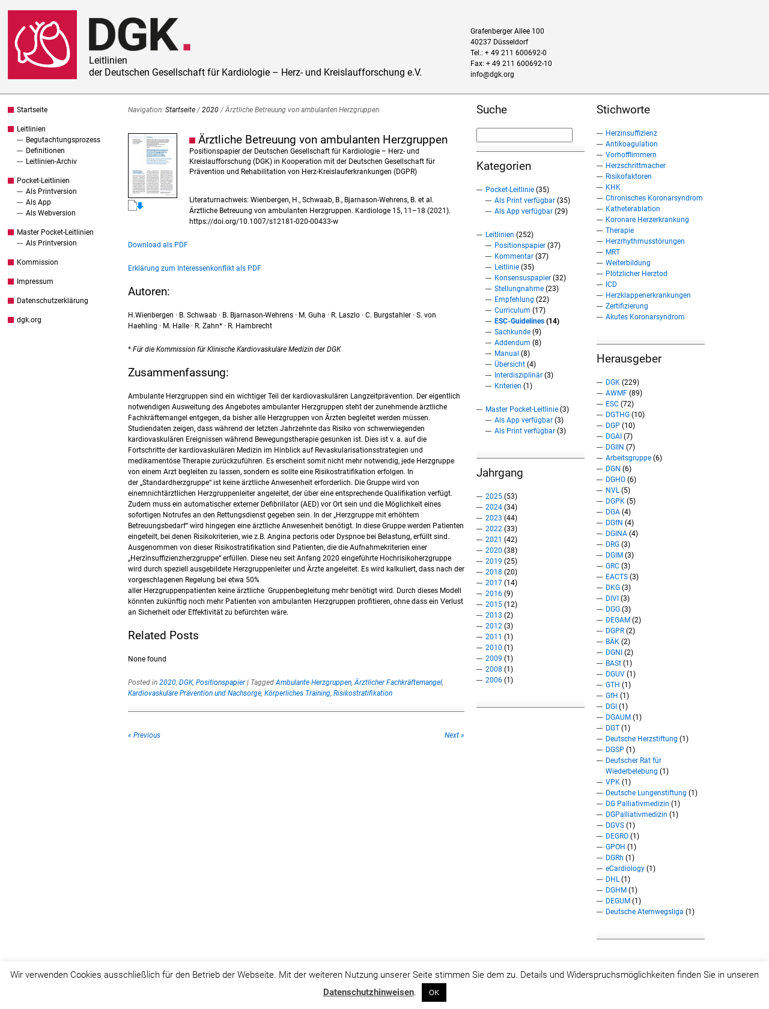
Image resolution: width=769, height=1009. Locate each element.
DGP (613, 425)
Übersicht (509, 364)
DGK (186, 682)
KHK (613, 187)
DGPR (615, 631)
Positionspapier (220, 682)
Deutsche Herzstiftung (642, 739)
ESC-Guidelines (519, 321)
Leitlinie (506, 267)
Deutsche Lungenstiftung (646, 793)
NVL (612, 490)
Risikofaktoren (629, 176)
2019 (493, 561)
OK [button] (434, 992)
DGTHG (618, 415)
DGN (613, 469)
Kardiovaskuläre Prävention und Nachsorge (194, 693)
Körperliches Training (297, 693)
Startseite (32, 110)
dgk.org (29, 320)
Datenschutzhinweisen (368, 992)
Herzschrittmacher (636, 165)
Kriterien (507, 386)
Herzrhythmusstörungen (645, 241)
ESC (612, 404)
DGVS (615, 825)
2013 (493, 615)
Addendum (512, 343)
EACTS (617, 577)
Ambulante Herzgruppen (313, 682)
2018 (493, 572)
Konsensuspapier (522, 278)
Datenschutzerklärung (52, 301)
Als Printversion (51, 191)
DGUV (615, 674)
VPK (613, 782)
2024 (493, 507)
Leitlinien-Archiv (51, 161)
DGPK (615, 501)
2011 (493, 637)
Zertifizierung (627, 306)
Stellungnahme (519, 289)
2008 (493, 669)
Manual (506, 353)
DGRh (615, 858)
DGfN (614, 523)
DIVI (612, 598)
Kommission (37, 262)
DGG (613, 609)
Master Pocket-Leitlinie (521, 409)
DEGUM (618, 901)
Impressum (35, 281)
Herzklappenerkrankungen (648, 295)
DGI (611, 706)
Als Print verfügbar (524, 200)
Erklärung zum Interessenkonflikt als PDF (194, 268)
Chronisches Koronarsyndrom (654, 198)
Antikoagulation (632, 144)
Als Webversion (51, 213)
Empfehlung (514, 299)
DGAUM (618, 717)
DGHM (616, 890)
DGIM (614, 555)
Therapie (620, 230)
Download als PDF (158, 245)
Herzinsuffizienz (631, 133)
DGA (613, 512)
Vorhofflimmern (631, 155)
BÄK (612, 641)
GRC (612, 566)
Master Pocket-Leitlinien (55, 232)
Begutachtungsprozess (63, 140)
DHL (612, 879)
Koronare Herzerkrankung (647, 219)
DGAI (614, 436)
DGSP (615, 749)
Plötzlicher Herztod (636, 274)
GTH (613, 685)
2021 (493, 539)
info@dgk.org (492, 74)
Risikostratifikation (362, 693)
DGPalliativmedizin (636, 814)
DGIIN (615, 447)
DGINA (616, 533)
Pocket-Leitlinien (43, 180)
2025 (493, 496)
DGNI (614, 652)
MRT (613, 252)
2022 (493, 529)
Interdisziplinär (518, 375)
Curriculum (512, 310)
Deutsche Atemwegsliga (645, 912)
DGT (612, 728)
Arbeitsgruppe (628, 458)
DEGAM (618, 620)
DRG (612, 544)
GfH (612, 695)
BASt (613, 663)
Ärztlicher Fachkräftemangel (398, 682)
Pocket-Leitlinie (509, 189)
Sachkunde (512, 332)
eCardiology (625, 868)
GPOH (615, 847)
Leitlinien (31, 129)
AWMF (616, 393)
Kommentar (513, 256)
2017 (493, 583)
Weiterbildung (628, 263)
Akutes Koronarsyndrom (645, 317)
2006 (493, 680)
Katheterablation (633, 209)
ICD (611, 284)
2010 (493, 647)
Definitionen (45, 150)
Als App (38, 202)
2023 (493, 518)
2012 (493, 626)
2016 (493, 593)
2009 (493, 658)
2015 (493, 604)
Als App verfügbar (523, 211)
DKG (613, 587)
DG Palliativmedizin (637, 804)
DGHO (615, 479)
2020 (210, 110)
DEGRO (617, 836)
